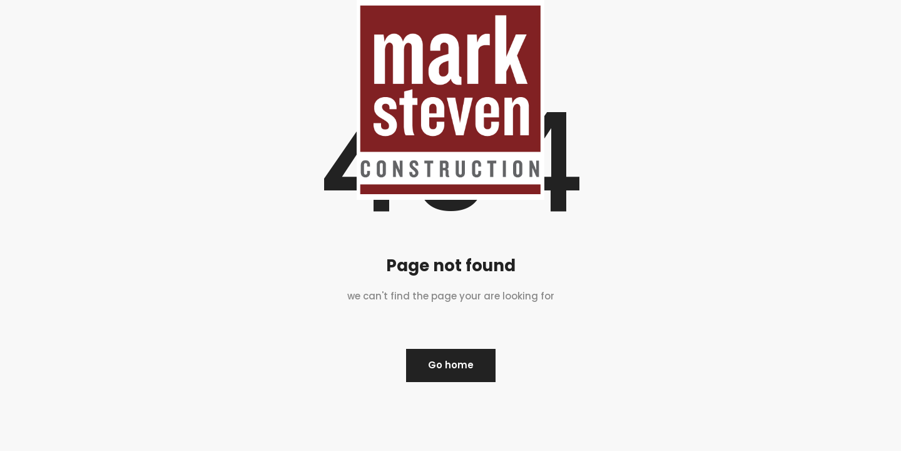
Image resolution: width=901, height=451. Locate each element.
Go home (451, 364)
